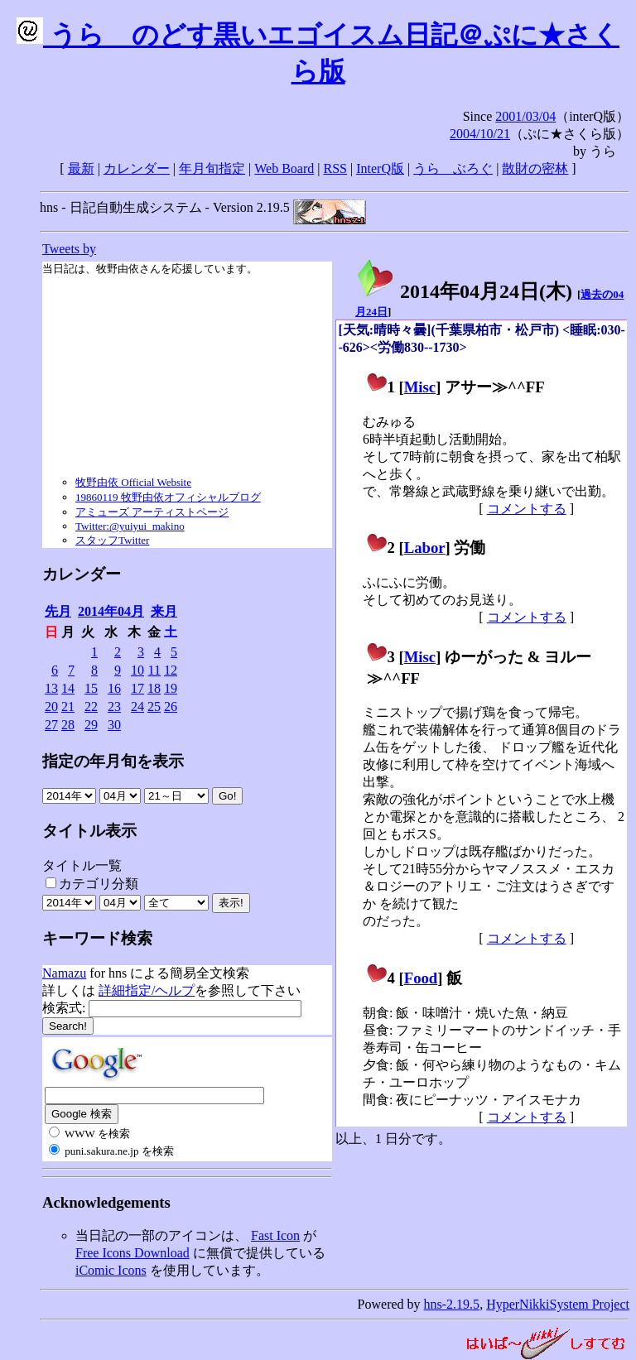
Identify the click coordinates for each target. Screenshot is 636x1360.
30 (114, 725)
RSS (335, 168)
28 (68, 725)
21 (68, 706)
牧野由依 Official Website (133, 482)
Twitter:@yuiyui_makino (130, 526)
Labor (425, 547)
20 (51, 706)
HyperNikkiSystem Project (557, 1304)
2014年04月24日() (463, 291)
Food (421, 978)
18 (154, 688)
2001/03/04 (525, 116)
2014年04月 (111, 611)
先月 (58, 611)
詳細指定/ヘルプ (147, 990)
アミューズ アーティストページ (152, 512)
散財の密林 (535, 168)
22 (91, 706)
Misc (420, 387)
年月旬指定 (212, 168)
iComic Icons (111, 1270)
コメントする (526, 509)
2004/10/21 (480, 134)
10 (137, 670)
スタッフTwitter (112, 540)
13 (51, 688)
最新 (81, 168)
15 (91, 688)
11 (154, 670)
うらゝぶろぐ (453, 168)
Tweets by (69, 249)
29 (91, 725)
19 (170, 688)
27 (51, 725)
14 (68, 688)
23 (114, 706)
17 (137, 688)
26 (170, 706)
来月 (164, 611)
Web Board (284, 168)
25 (154, 706)
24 (137, 706)
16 (114, 688)
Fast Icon (275, 1235)
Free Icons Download (132, 1253)
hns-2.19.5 (452, 1304)
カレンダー (137, 168)
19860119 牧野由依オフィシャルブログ (168, 497)
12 (170, 670)
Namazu (64, 973)
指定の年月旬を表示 (113, 761)
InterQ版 (380, 168)
